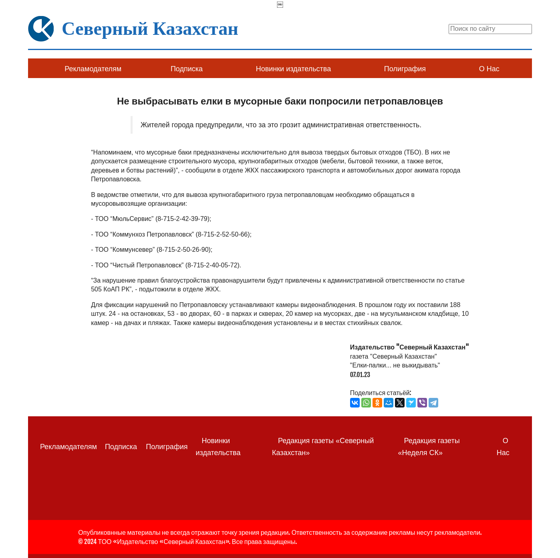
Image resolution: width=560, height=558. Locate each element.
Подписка (187, 69)
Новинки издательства (293, 69)
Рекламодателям (92, 69)
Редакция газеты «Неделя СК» (429, 446)
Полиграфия (405, 69)
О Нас (489, 69)
